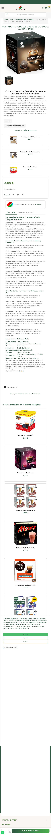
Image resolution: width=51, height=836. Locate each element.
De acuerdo (25, 634)
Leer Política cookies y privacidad (10, 647)
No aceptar (25, 641)
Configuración (25, 638)
